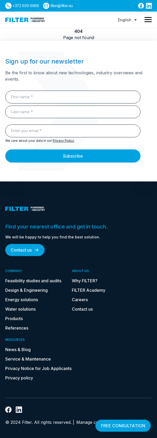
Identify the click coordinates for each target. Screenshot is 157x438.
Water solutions (20, 309)
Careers (80, 299)
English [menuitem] (124, 20)
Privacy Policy (63, 141)
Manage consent (93, 422)
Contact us (25, 250)
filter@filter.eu (61, 5)
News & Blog (18, 349)
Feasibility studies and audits (33, 280)
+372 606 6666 (26, 5)
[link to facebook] (141, 6)
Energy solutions (21, 299)
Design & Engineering (26, 290)
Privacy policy (19, 377)
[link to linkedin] (149, 6)
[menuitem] (127, 20)
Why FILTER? (85, 280)
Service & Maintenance (28, 359)
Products (14, 318)
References (16, 328)
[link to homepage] (25, 20)
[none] (127, 20)
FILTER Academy (88, 290)
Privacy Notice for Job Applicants (38, 368)
